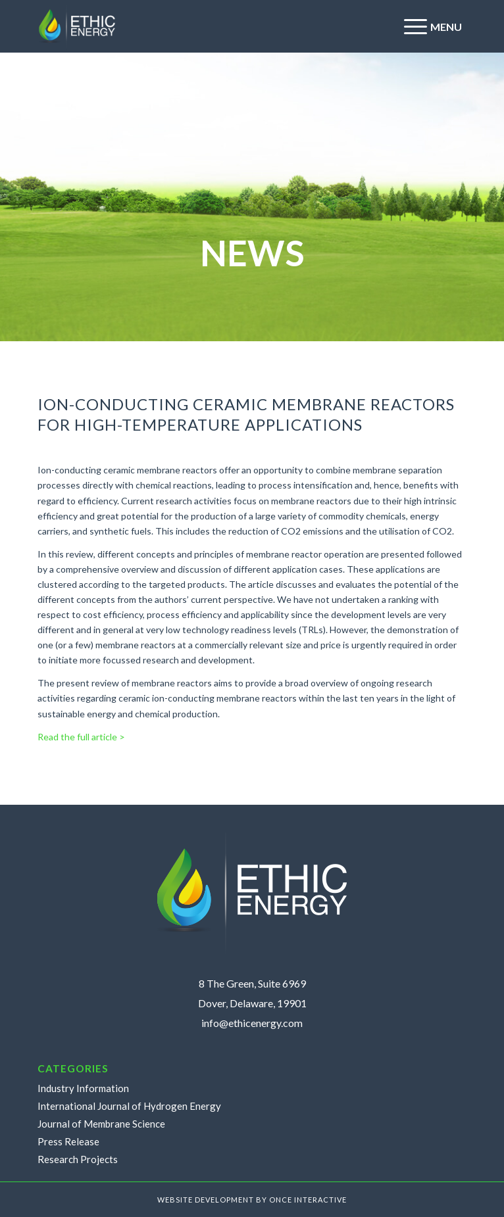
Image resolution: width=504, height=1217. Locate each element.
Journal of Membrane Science (101, 1124)
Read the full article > (81, 736)
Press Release (68, 1141)
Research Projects (78, 1159)
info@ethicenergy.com (252, 1022)
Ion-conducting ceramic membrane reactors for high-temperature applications (246, 414)
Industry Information (83, 1088)
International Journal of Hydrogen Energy (129, 1106)
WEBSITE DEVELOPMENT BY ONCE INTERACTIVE (252, 1199)
